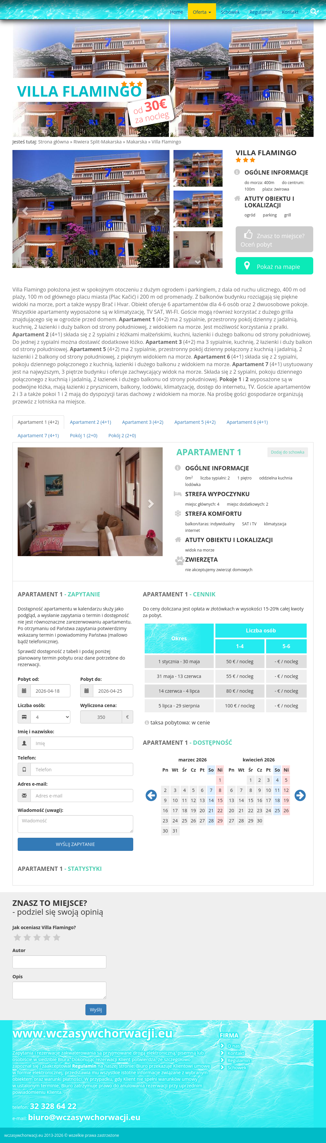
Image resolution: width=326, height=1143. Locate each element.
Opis (17, 976)
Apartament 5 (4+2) (195, 422)
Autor (19, 950)
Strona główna (54, 142)
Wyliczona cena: (98, 705)
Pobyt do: (91, 679)
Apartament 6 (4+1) (247, 422)
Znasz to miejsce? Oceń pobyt (273, 239)
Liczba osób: (31, 705)
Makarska (137, 142)
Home (176, 12)
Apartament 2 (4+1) (90, 422)
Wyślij (96, 1009)
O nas (233, 1046)
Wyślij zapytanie (75, 844)
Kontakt (290, 12)
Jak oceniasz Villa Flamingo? (44, 927)
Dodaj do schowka (287, 452)
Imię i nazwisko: (36, 731)
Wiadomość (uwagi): (40, 810)
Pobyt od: (28, 679)
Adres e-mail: (32, 784)
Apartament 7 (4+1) (38, 435)
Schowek (230, 12)
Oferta (202, 12)
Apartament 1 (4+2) (38, 422)
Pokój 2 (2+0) (122, 435)
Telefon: (27, 758)
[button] (24, 209)
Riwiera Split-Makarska (98, 142)
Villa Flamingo (166, 142)
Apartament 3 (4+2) (142, 422)
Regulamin (260, 12)
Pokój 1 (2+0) (84, 435)
